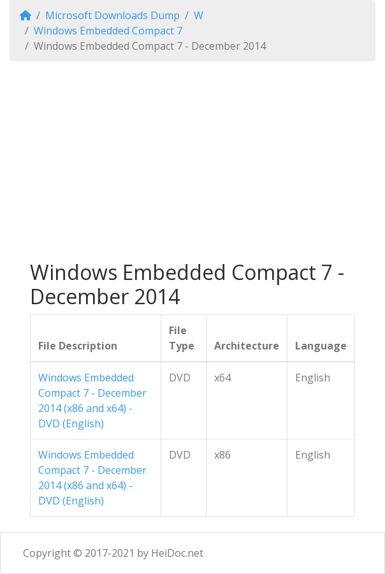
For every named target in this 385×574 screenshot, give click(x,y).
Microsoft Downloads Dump (112, 15)
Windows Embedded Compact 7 (108, 31)
